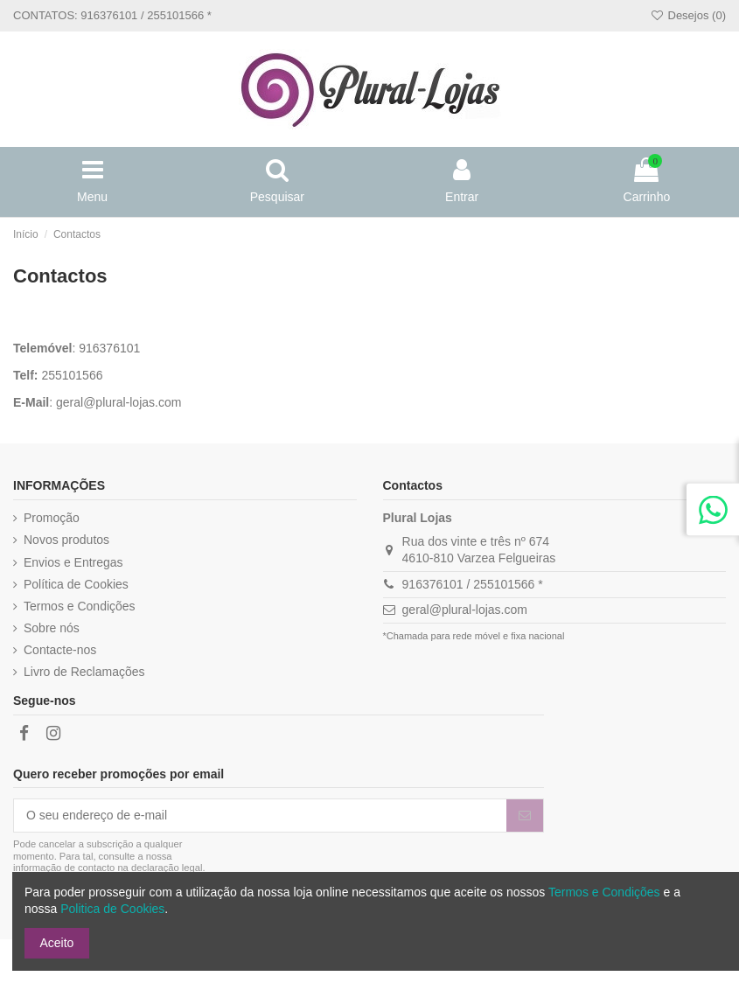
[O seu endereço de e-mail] (260, 816)
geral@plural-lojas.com (118, 402)
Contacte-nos (60, 650)
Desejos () (688, 15)
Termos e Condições (80, 606)
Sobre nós (52, 628)
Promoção (52, 518)
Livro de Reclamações (84, 672)
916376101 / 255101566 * (472, 584)
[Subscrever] (524, 816)
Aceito (57, 943)
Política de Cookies (76, 584)
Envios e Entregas (73, 562)
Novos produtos (66, 540)
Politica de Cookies (112, 909)
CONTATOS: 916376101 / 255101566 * (112, 15)
